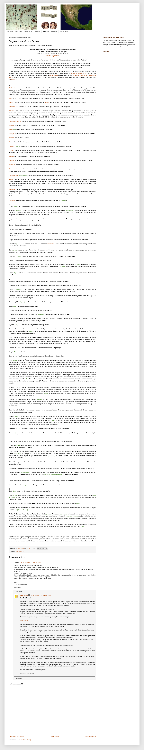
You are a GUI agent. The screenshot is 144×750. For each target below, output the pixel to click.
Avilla (10, 129)
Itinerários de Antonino (78, 73)
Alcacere (12, 165)
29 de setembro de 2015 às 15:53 (41, 595)
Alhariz (11, 102)
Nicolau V (14, 79)
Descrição (37, 31)
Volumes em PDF (28, 31)
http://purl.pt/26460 (52, 56)
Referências (54, 31)
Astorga (11, 133)
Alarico (47, 102)
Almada (11, 156)
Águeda (11, 125)
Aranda (11, 138)
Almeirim (12, 200)
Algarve (11, 160)
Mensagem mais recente (17, 736)
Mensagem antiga (90, 736)
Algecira (11, 146)
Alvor (10, 142)
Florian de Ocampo (78, 75)
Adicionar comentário (17, 684)
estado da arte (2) (25, 620)
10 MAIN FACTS (64, 31)
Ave (10, 98)
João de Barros (20, 551)
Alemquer (12, 169)
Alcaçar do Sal (14, 175)
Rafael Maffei (53, 75)
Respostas (19, 591)
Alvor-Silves (10, 31)
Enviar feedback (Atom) (24, 740)
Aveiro (11, 179)
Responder (17, 587)
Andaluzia (12, 88)
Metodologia (46, 31)
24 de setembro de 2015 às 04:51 (31, 563)
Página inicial (55, 736)
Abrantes (12, 190)
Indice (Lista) (18, 31)
